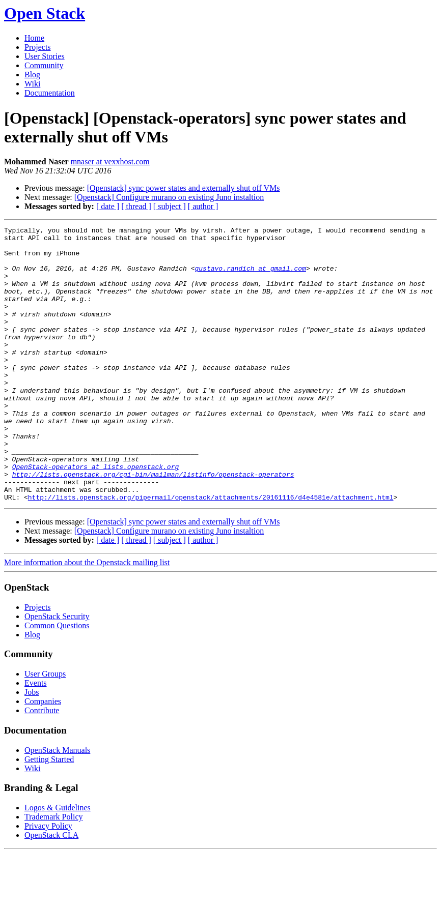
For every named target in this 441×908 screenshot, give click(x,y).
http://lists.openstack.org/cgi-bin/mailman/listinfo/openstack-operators (153, 524)
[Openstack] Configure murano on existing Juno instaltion (169, 197)
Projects (37, 47)
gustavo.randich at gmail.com (250, 277)
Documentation (49, 93)
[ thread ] (136, 206)
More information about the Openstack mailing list (87, 617)
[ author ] (203, 206)
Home (34, 38)
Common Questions (57, 680)
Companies (42, 756)
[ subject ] (169, 206)
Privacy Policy (48, 880)
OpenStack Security (57, 671)
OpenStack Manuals (57, 805)
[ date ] (107, 206)
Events (35, 738)
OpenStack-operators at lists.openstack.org (95, 515)
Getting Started (49, 814)
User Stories (44, 56)
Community (43, 65)
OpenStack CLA (51, 890)
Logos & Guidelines (57, 862)
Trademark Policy (53, 871)
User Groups (45, 728)
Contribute (41, 765)
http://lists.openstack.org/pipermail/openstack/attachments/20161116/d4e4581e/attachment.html (211, 551)
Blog (32, 74)
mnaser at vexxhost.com (110, 161)
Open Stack (44, 13)
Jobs (31, 747)
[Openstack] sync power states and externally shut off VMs (183, 188)
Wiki (32, 83)
